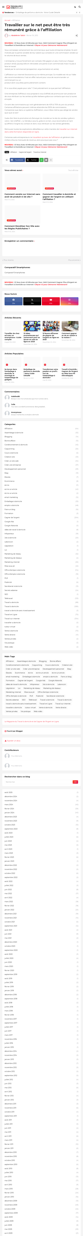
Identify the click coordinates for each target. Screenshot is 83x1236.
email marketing (41, 497)
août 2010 (41, 1169)
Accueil (7, 20)
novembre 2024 (41, 801)
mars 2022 (41, 902)
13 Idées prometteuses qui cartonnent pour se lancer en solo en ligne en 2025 (32, 337)
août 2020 (41, 954)
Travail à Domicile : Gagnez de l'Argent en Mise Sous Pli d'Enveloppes (70, 372)
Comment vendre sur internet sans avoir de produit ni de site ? (22, 195)
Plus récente (9, 260)
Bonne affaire (41, 441)
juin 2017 (41, 1031)
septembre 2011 (41, 1116)
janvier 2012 (41, 1100)
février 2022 (41, 906)
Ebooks (41, 477)
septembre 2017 (41, 1023)
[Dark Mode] (75, 7)
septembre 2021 (41, 926)
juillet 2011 (41, 1124)
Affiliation (16, 20)
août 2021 (41, 930)
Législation (41, 546)
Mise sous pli (41, 566)
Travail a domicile (41, 602)
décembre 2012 (41, 1063)
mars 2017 (41, 1035)
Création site (41, 457)
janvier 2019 (41, 991)
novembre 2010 (41, 1156)
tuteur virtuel (41, 627)
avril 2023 (41, 849)
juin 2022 (41, 890)
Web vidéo (41, 647)
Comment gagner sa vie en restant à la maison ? (69, 335)
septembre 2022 (41, 877)
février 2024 (41, 809)
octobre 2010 (41, 1160)
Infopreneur (41, 534)
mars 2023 (41, 853)
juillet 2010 (41, 1172)
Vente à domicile (41, 631)
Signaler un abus (13, 741)
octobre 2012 (41, 1071)
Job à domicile (41, 538)
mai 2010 (41, 1181)
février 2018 (41, 1015)
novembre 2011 (41, 1108)
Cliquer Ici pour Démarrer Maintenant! (51, 45)
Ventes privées (41, 639)
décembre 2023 (41, 817)
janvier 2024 (41, 813)
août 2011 (41, 1120)
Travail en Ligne (41, 615)
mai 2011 (41, 1132)
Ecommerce (41, 481)
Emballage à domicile (41, 501)
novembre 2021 (41, 918)
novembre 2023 (41, 821)
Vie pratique (41, 643)
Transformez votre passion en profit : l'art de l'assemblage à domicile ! (50, 373)
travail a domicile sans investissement (41, 611)
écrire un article (41, 493)
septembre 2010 (41, 1164)
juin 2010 (41, 1177)
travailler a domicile (41, 623)
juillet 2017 (41, 1027)
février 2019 (41, 987)
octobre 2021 (41, 922)
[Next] (79, 12)
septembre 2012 (41, 1075)
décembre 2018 (41, 995)
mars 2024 (41, 805)
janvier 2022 (41, 910)
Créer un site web (41, 461)
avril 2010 (41, 1185)
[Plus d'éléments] (51, 160)
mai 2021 (41, 938)
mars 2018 (41, 1011)
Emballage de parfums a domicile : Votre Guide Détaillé (38, 12)
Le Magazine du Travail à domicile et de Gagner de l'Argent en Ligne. (32, 722)
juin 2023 (41, 841)
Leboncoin (41, 542)
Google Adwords (41, 526)
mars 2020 (41, 966)
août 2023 (41, 833)
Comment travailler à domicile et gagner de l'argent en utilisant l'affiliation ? (59, 196)
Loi (41, 550)
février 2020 (41, 970)
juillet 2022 (41, 885)
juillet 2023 (41, 837)
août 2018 (41, 1003)
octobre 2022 (41, 873)
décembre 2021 (41, 914)
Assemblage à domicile (41, 433)
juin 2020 (41, 962)
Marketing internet (41, 562)
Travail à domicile (41, 606)
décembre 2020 (41, 942)
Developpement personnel (41, 469)
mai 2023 (41, 845)
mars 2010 (41, 1189)
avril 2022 (41, 898)
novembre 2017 (41, 1019)
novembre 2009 (41, 1205)
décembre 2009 (41, 1201)
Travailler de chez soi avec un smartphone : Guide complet (13, 336)
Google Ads (41, 522)
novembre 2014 (41, 1055)
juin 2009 (41, 1225)
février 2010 (41, 1193)
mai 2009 (41, 1229)
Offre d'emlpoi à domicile (41, 570)
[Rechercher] (80, 7)
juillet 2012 (41, 1080)
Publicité (41, 582)
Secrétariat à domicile (41, 586)
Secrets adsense (41, 590)
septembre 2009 (41, 1213)
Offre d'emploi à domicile (41, 574)
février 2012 (41, 1096)
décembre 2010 (41, 1152)
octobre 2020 (41, 946)
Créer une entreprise (41, 465)
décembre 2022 (41, 865)
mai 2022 (41, 893)
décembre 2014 (41, 1051)
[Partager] (76, 35)
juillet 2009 (41, 1221)
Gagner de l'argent (25, 152)
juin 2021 (41, 934)
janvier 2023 (41, 861)
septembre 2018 (41, 999)
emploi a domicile (41, 505)
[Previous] (77, 12)
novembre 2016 (41, 1039)
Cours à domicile (41, 453)
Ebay (41, 473)
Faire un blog (41, 509)
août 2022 (41, 881)
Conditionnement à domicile (41, 445)
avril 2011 (41, 1136)
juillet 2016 (41, 1043)
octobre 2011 (41, 1112)
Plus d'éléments (16, 756)
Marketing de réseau (41, 554)
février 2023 (41, 857)
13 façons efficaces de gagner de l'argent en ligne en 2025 (51, 336)
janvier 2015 (41, 1047)
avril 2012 (41, 1092)
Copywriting (41, 449)
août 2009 (41, 1217)
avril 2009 (41, 1233)
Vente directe (41, 635)
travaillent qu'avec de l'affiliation (46, 137)
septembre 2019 (41, 974)
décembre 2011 (41, 1104)
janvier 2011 (41, 1148)
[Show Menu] (3, 7)
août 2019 (41, 978)
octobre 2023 (41, 825)
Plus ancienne (73, 260)
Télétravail (41, 598)
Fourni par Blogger (14, 731)
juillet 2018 (41, 1007)
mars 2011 (41, 1140)
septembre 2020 (41, 950)
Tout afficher (73, 170)
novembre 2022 (41, 869)
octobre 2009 (41, 1209)
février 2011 (41, 1144)
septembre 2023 (41, 829)
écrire (41, 485)
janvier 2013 (41, 1059)
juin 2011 (41, 1128)
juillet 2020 (41, 958)
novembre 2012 (41, 1067)
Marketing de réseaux (41, 558)
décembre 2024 (41, 796)
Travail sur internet (39, 152)
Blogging (41, 437)
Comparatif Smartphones (15, 273)
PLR (41, 578)
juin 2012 (41, 1084)
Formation (41, 513)
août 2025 (41, 792)
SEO (41, 594)
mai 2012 (41, 1088)
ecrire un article (41, 489)
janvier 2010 (41, 1197)
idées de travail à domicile (41, 530)
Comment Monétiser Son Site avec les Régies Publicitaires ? (22, 227)
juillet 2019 (41, 982)
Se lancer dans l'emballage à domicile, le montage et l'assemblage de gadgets (11, 374)
